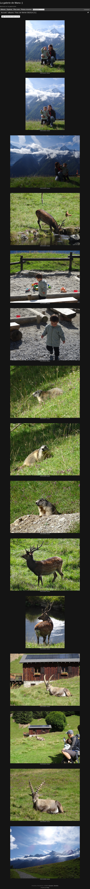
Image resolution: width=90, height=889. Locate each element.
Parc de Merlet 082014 (24, 13)
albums (11, 13)
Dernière (56, 885)
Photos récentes (26, 9)
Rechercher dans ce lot (12, 16)
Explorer (9, 9)
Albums (3, 9)
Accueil (4, 13)
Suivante (51, 885)
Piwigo (47, 887)
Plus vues (16, 9)
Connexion (86, 9)
